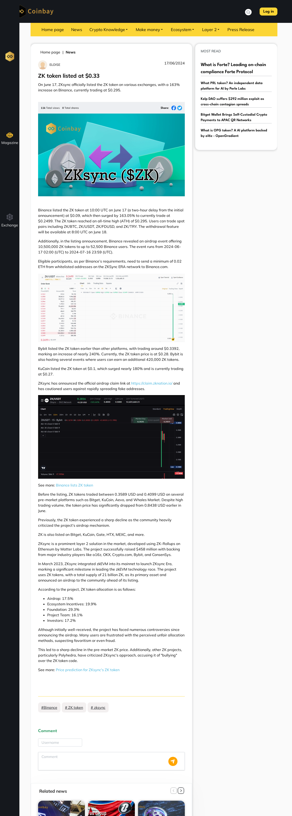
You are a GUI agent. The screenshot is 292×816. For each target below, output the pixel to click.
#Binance (49, 707)
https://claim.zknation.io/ (151, 383)
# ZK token (74, 707)
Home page (53, 29)
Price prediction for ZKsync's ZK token (88, 669)
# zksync (98, 707)
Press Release (240, 29)
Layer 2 (211, 29)
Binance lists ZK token (74, 485)
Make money (150, 29)
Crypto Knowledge (108, 29)
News (76, 29)
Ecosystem (183, 29)
